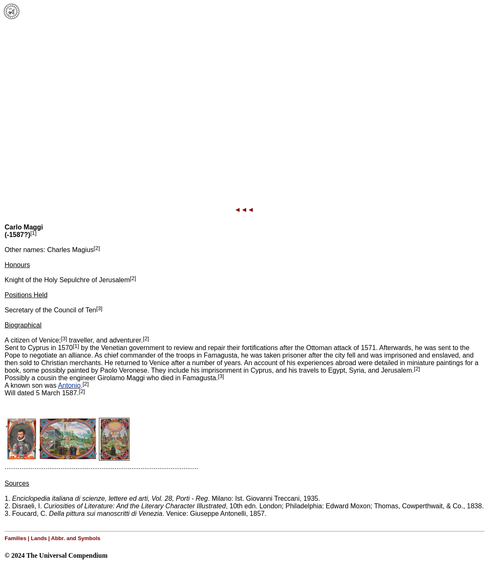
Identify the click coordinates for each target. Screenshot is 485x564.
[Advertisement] (78, 105)
